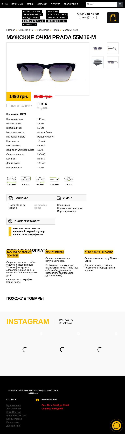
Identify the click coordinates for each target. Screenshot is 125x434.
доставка (42, 4)
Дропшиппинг (71, 4)
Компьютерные (33, 21)
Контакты (29, 24)
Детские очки (57, 21)
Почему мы (17, 4)
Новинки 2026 (32, 11)
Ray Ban (53, 11)
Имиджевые (31, 18)
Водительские (57, 18)
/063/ (88, 13)
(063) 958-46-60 (49, 399)
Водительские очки (16, 415)
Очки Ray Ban (13, 412)
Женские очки (32, 14)
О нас (5, 4)
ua (92, 17)
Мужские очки (57, 14)
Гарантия (55, 4)
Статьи (30, 4)
